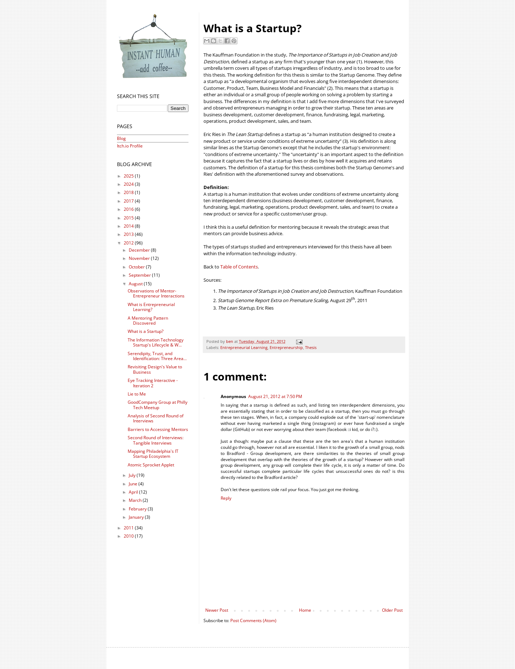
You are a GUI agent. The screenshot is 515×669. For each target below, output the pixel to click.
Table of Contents (239, 266)
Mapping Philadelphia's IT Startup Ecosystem (153, 453)
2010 (129, 536)
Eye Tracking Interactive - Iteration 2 (153, 382)
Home (305, 610)
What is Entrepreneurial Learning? (151, 306)
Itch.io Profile (130, 146)
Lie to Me (137, 394)
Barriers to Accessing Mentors (158, 429)
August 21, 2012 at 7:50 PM (275, 396)
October (137, 267)
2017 (129, 201)
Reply (226, 498)
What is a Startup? (145, 331)
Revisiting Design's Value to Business (155, 369)
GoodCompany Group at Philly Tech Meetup (157, 404)
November (140, 258)
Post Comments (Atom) (253, 620)
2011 (129, 528)
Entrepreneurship (286, 347)
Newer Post (216, 610)
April (134, 492)
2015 (129, 218)
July (133, 475)
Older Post (392, 610)
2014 (129, 226)
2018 (129, 192)
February (138, 509)
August (136, 284)
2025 (129, 176)
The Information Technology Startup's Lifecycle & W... (155, 342)
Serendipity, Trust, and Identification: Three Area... (157, 356)
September (140, 275)
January (137, 517)
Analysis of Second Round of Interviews (155, 418)
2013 (129, 234)
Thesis (311, 347)
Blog (121, 138)
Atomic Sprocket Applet (151, 465)
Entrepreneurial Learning (244, 347)
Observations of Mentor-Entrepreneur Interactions (156, 293)
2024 (129, 184)
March (136, 500)
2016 (129, 209)
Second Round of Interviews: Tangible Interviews (155, 440)
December (140, 250)
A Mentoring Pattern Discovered (148, 320)
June (133, 484)
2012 (129, 243)
